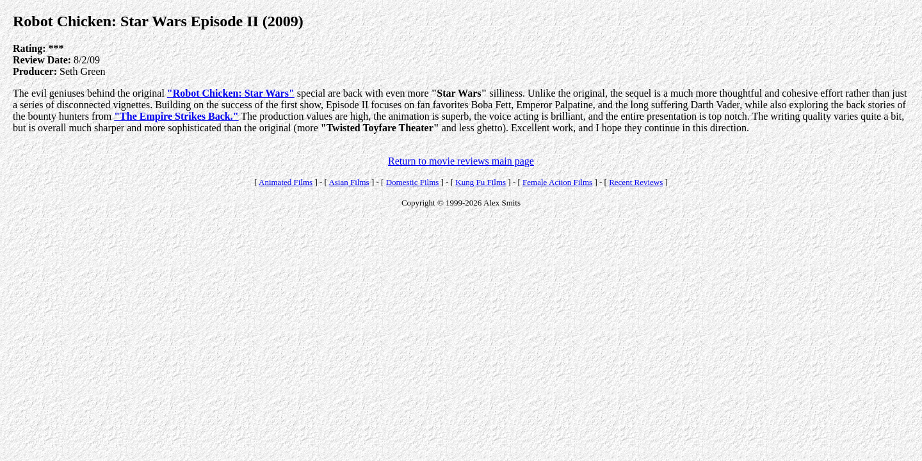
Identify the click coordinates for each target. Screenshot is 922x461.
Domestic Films (412, 182)
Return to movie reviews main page (461, 161)
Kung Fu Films (480, 182)
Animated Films (285, 182)
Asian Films (348, 182)
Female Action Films (557, 182)
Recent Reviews (636, 182)
